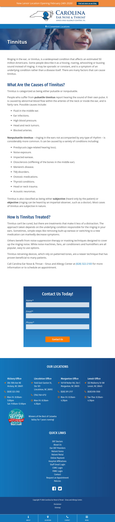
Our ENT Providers (57, 448)
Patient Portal (57, 454)
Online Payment (57, 458)
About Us (58, 444)
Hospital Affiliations (57, 461)
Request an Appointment (57, 477)
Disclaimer (57, 504)
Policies (57, 481)
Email (29, 311)
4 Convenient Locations (57, 26)
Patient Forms (57, 451)
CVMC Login (57, 467)
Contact (57, 474)
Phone (30, 322)
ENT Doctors (57, 441)
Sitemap (57, 508)
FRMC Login (57, 471)
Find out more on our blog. (87, 3)
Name (30, 300)
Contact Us (57, 339)
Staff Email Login (57, 464)
